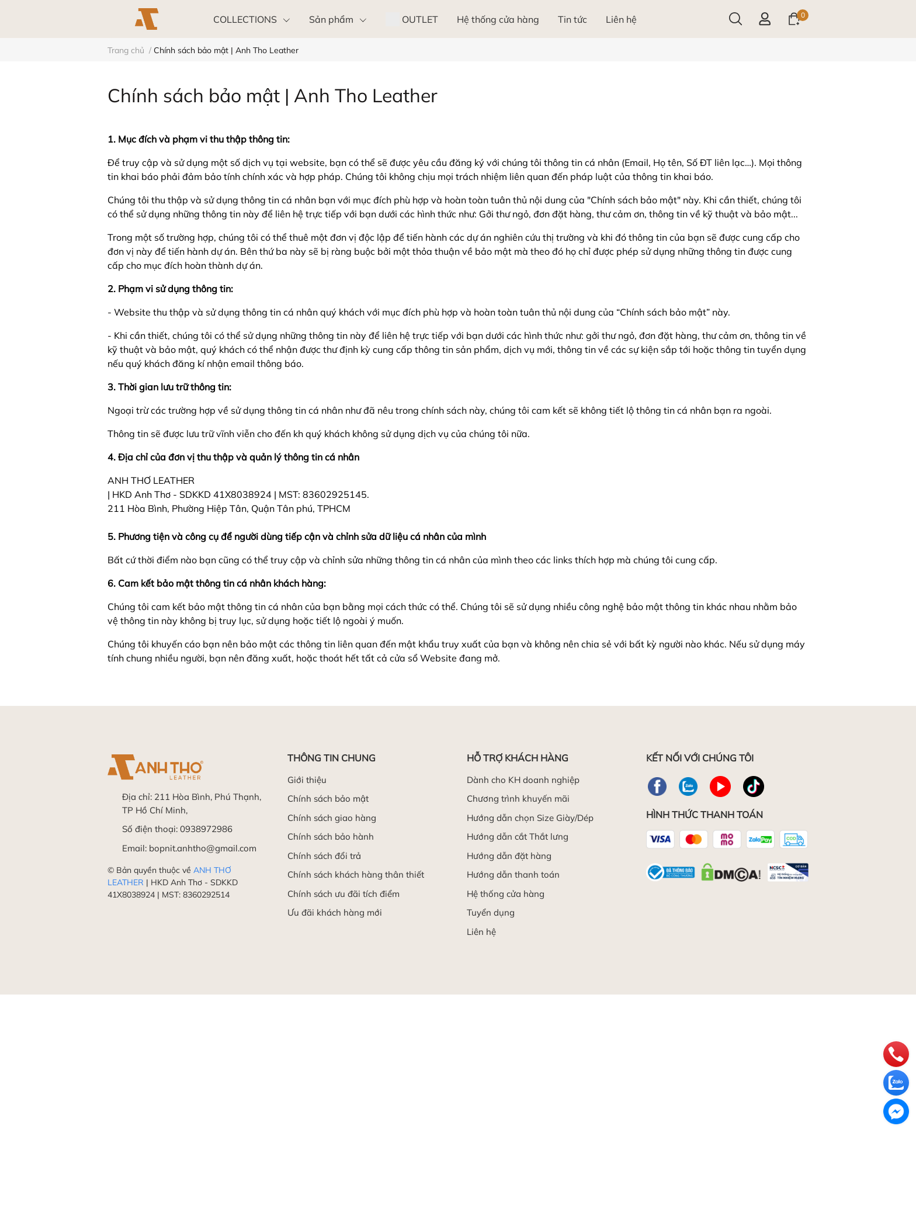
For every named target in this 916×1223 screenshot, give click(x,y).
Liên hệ (481, 931)
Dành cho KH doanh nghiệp (523, 779)
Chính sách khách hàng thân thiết (355, 874)
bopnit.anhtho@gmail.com (202, 848)
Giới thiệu (307, 779)
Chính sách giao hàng (331, 817)
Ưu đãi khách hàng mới (334, 912)
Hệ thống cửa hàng (505, 893)
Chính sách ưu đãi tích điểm (343, 893)
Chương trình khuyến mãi (518, 798)
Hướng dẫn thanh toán (513, 874)
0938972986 (206, 828)
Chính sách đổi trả (324, 855)
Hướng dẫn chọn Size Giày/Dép (530, 817)
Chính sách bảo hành (330, 836)
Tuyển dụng (491, 912)
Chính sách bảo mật (328, 798)
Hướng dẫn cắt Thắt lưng (517, 836)
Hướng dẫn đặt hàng (509, 855)
